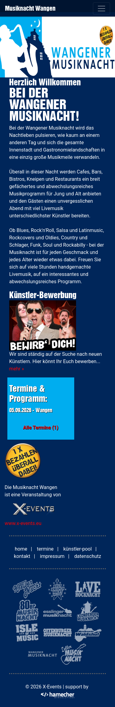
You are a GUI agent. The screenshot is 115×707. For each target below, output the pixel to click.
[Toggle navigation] (101, 8)
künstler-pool (77, 549)
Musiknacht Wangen (30, 8)
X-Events (52, 687)
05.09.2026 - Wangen (30, 410)
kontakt (22, 556)
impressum (52, 556)
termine (45, 549)
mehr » (16, 369)
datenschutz (87, 556)
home (21, 549)
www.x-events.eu (23, 523)
